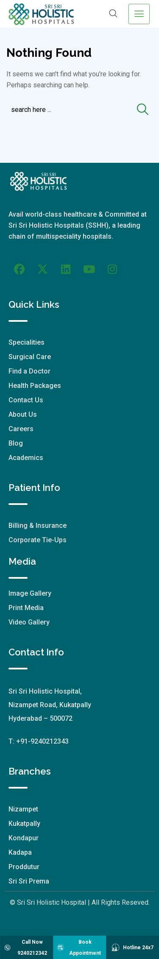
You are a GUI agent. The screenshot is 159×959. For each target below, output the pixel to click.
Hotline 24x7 (132, 947)
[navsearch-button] (113, 14)
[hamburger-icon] (139, 14)
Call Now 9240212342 (25, 947)
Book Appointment (78, 947)
